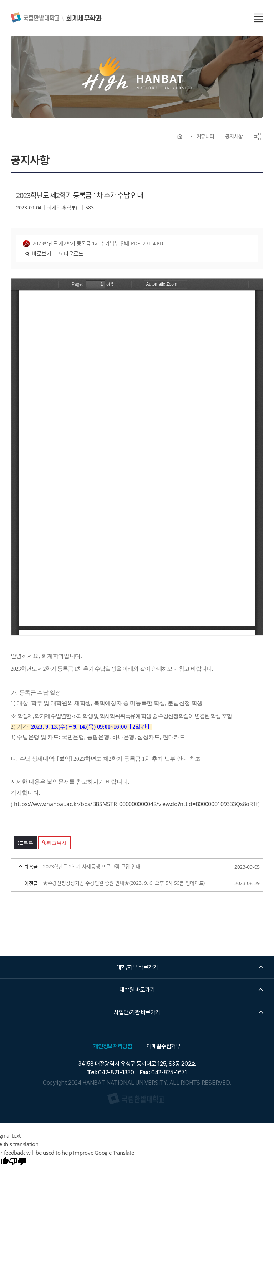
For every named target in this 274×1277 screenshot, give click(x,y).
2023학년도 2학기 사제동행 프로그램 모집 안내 (123, 867)
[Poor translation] (17, 1162)
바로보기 (37, 253)
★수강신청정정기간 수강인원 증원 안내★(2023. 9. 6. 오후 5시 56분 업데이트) (123, 883)
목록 (25, 843)
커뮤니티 (205, 136)
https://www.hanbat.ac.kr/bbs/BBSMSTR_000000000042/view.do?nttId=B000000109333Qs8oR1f (136, 804)
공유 (257, 136)
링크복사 (54, 843)
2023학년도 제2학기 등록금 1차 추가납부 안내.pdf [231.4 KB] (94, 243)
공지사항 (234, 136)
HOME (180, 136)
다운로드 (69, 253)
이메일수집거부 (164, 1046)
